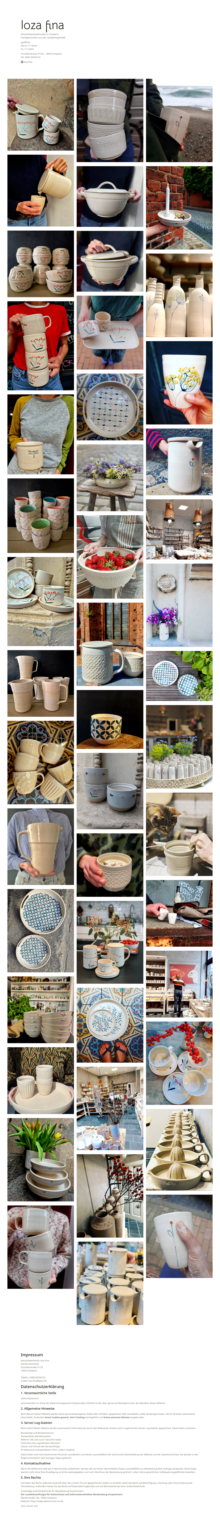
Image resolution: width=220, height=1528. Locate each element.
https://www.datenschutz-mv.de (46, 1501)
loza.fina (26, 61)
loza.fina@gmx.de (37, 1380)
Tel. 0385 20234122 (31, 57)
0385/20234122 (37, 1377)
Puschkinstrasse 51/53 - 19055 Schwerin (41, 53)
